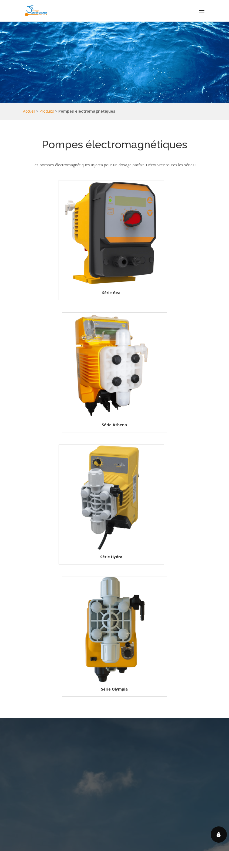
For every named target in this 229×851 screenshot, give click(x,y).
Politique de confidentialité (176, 838)
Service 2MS (155, 844)
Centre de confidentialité (127, 838)
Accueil (29, 111)
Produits (46, 111)
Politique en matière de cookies (90, 844)
